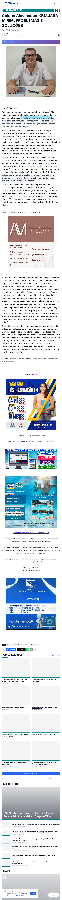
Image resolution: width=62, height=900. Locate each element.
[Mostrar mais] (35, 649)
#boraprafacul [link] (49, 441)
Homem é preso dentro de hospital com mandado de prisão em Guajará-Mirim (36, 824)
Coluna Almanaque (18, 644)
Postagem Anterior (8, 778)
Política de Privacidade (18, 895)
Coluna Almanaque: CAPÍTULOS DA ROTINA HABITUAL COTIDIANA (14, 680)
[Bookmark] (56, 10)
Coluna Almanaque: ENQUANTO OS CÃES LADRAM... (44, 708)
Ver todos (55, 655)
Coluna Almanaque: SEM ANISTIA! (14, 707)
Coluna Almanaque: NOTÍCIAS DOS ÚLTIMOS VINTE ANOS (44, 763)
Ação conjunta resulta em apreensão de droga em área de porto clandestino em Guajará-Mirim (35, 862)
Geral (32, 644)
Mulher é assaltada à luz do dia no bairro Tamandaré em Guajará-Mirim (34, 855)
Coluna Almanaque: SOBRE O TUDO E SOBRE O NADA (15, 735)
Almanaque (13, 10)
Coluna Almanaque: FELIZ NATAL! (44, 735)
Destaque (27, 644)
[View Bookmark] (54, 3)
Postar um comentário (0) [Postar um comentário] (31, 773)
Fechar (33, 893)
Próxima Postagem (54, 778)
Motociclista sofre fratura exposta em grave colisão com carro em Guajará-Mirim (35, 847)
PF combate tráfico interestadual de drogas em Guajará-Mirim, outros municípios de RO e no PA (33, 839)
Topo (37, 644)
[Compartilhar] (58, 34)
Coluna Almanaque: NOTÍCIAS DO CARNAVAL (44, 680)
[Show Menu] (2, 3)
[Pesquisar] (59, 3)
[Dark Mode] (56, 3)
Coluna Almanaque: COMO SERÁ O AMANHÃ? (14, 763)
